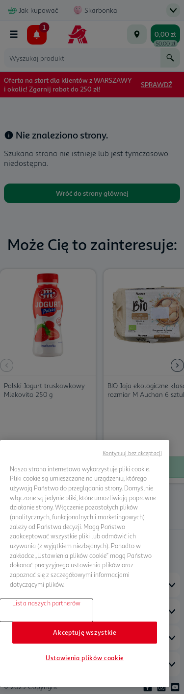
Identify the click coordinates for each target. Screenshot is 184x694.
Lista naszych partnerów (46, 603)
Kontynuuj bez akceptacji (132, 453)
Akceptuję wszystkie (84, 632)
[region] (84, 563)
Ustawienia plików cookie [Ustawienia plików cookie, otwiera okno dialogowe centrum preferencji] (85, 658)
